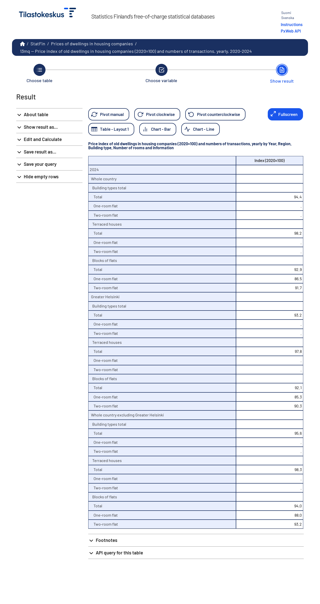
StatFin (37, 43)
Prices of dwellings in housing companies (92, 43)
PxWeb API (291, 30)
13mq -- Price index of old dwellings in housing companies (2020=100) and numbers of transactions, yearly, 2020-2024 (136, 51)
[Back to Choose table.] (39, 73)
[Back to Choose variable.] (161, 73)
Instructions (291, 24)
